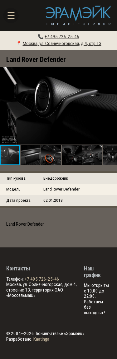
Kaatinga (41, 339)
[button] (111, 106)
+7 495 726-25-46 (62, 36)
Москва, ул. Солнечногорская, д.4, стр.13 (62, 43)
